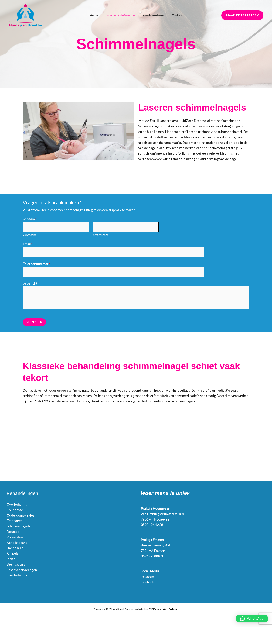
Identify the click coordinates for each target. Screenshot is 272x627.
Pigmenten (15, 538)
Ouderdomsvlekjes (20, 517)
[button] (242, 15)
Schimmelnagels (18, 527)
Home (98, 15)
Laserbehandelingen (122, 15)
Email (27, 245)
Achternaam (100, 235)
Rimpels (12, 555)
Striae (11, 560)
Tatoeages (14, 522)
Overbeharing (17, 506)
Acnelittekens (17, 544)
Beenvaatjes (16, 565)
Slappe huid (15, 549)
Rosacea (13, 533)
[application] (135, 15)
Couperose (15, 511)
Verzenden (34, 323)
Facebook (148, 583)
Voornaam (29, 235)
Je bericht (31, 285)
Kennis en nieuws (153, 15)
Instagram (148, 578)
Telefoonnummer (36, 265)
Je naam (29, 219)
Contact (175, 15)
